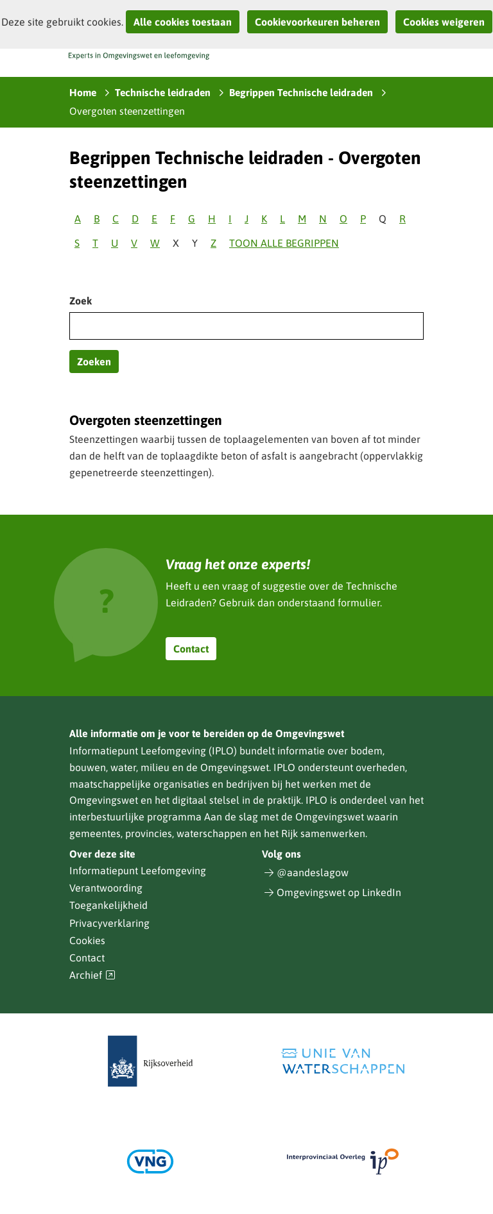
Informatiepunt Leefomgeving (137, 870)
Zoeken (94, 361)
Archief (92, 975)
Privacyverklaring (109, 923)
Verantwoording (106, 888)
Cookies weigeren (444, 22)
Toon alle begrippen (284, 243)
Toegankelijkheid (108, 905)
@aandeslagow (313, 872)
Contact (191, 648)
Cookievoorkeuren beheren (317, 22)
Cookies (87, 940)
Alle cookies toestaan (183, 22)
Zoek (80, 300)
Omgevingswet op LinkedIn (339, 892)
